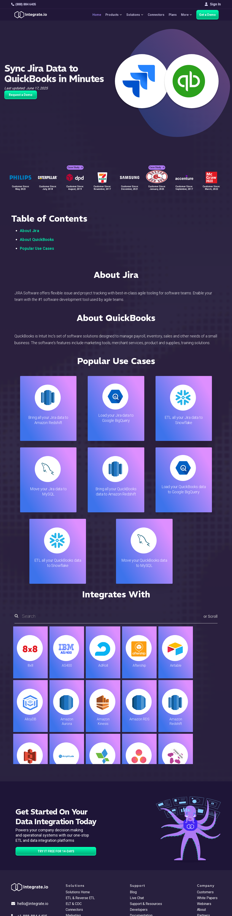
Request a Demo (20, 95)
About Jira (29, 230)
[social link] (13, 854)
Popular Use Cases (37, 248)
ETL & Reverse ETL (80, 826)
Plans (172, 14)
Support (72, 856)
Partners (203, 844)
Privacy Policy (140, 867)
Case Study (75, 167)
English (202, 865)
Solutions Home (78, 821)
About (201, 838)
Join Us (202, 850)
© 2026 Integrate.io (24, 894)
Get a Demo (207, 14)
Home (96, 14)
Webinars (204, 832)
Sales (70, 850)
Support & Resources (146, 832)
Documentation (141, 844)
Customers (205, 821)
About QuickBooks (37, 239)
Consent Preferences (146, 879)
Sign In (213, 4)
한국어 (202, 877)
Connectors (156, 14)
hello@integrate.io (29, 832)
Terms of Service (209, 894)
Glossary (136, 873)
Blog (133, 821)
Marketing (73, 844)
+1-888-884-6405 (29, 844)
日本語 (202, 871)
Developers (74, 862)
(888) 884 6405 (23, 4)
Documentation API (144, 850)
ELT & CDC (74, 832)
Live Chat (137, 826)
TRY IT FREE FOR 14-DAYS (56, 780)
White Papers (207, 826)
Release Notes (77, 867)
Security (136, 856)
